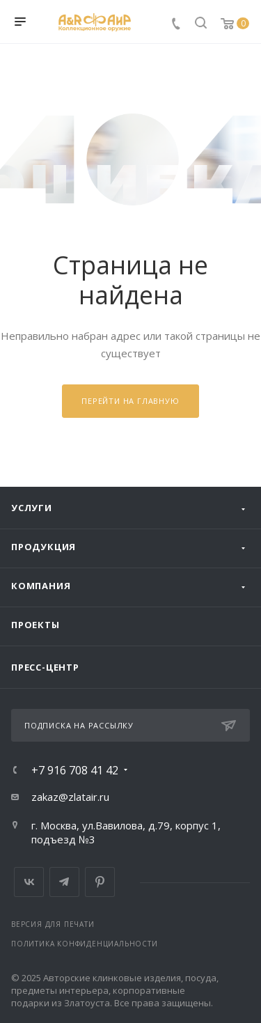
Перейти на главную (130, 401)
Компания (40, 585)
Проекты (35, 624)
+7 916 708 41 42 (74, 770)
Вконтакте (29, 882)
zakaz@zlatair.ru (70, 797)
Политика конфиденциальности (84, 943)
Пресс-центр (45, 667)
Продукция (43, 546)
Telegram (64, 882)
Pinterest (100, 882)
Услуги (31, 507)
